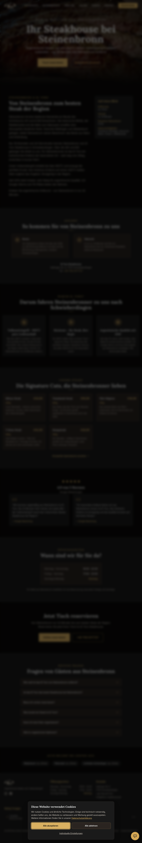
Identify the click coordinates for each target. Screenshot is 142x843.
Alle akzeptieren (50, 826)
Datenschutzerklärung (81, 818)
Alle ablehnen (91, 826)
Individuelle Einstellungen (71, 833)
